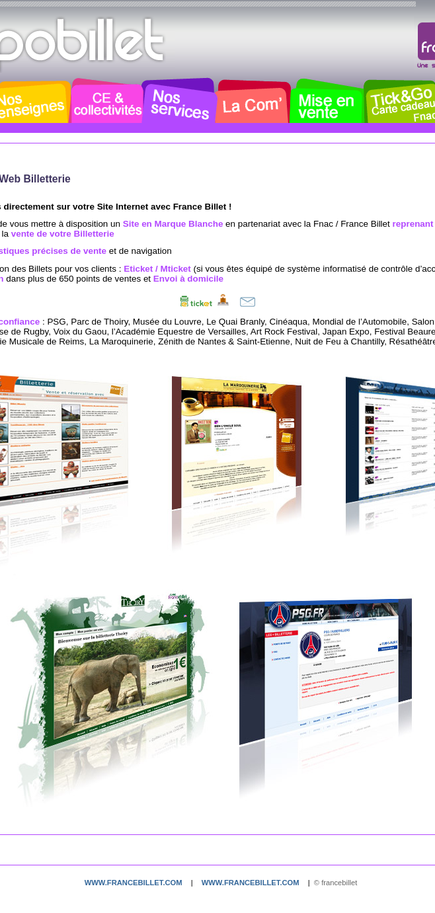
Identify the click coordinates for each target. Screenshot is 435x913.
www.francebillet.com (133, 883)
